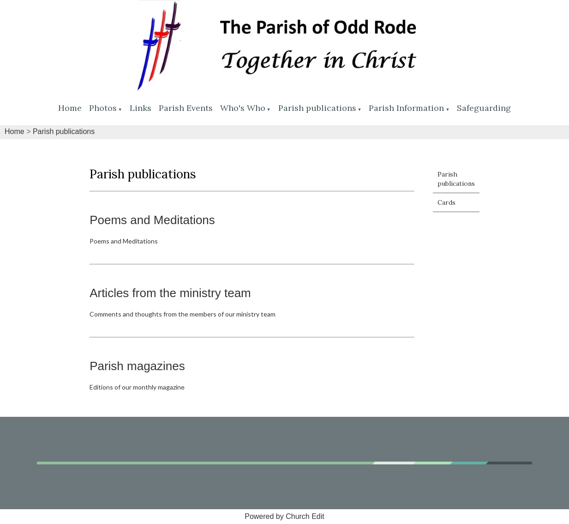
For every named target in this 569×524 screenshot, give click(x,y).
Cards (446, 202)
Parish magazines (137, 366)
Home (70, 108)
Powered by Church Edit (284, 516)
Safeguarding (484, 108)
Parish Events (186, 108)
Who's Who (242, 108)
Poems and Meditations (152, 220)
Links (140, 108)
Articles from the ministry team (170, 293)
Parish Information (406, 108)
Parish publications (317, 108)
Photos (103, 108)
